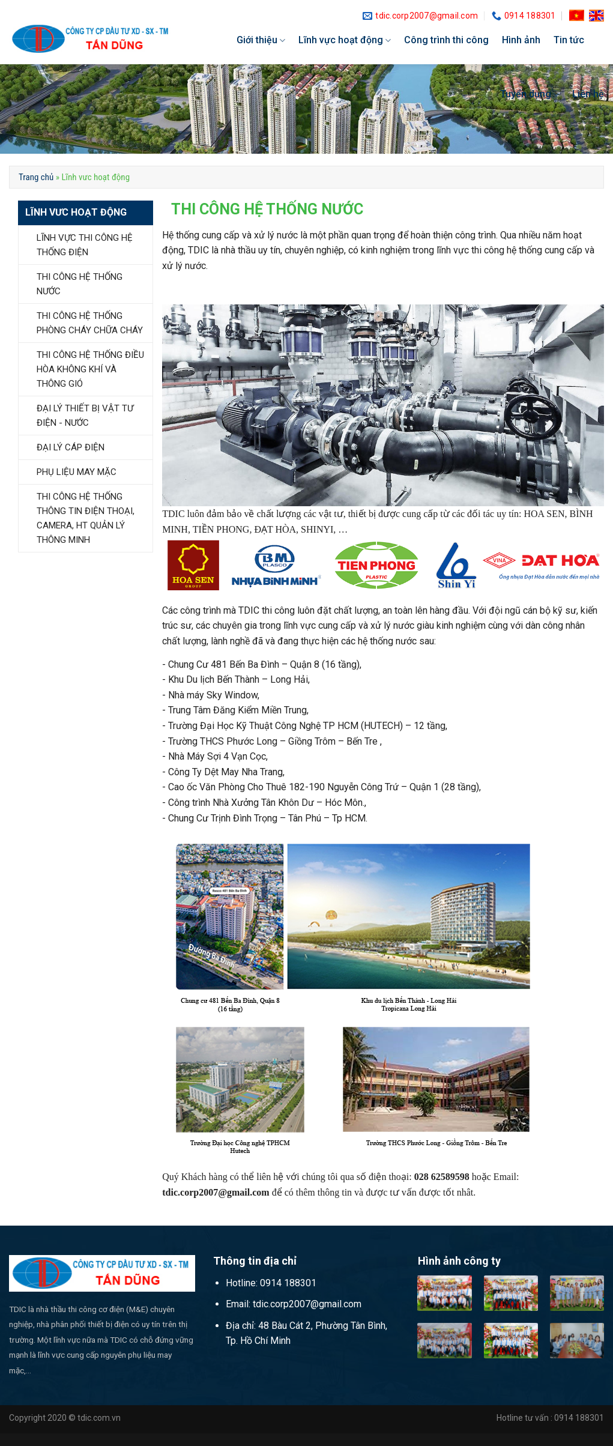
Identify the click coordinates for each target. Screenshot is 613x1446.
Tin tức (569, 40)
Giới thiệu (261, 40)
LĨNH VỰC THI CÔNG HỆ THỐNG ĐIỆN (85, 245)
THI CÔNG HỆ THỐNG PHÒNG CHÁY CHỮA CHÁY (90, 323)
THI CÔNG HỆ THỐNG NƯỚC (79, 284)
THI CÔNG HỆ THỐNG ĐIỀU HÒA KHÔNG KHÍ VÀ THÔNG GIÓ (90, 369)
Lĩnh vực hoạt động (344, 40)
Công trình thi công (446, 40)
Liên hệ (588, 94)
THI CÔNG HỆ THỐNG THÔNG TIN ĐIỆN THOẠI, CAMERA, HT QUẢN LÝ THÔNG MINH (85, 518)
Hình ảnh (521, 40)
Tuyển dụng (529, 94)
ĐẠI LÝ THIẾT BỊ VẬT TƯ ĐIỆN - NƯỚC (85, 415)
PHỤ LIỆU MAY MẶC (76, 472)
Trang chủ (36, 177)
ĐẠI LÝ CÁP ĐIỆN (70, 447)
